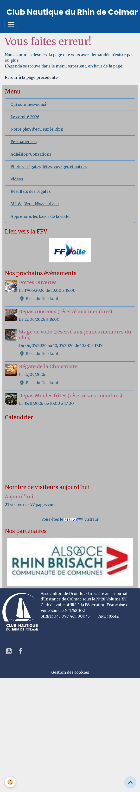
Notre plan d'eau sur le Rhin (37, 129)
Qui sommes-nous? (29, 104)
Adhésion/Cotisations (31, 154)
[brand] (72, 12)
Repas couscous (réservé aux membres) (65, 311)
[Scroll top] (130, 782)
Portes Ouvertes (38, 282)
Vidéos (17, 179)
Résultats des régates (31, 191)
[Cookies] (10, 782)
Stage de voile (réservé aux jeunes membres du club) (75, 334)
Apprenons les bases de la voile (40, 216)
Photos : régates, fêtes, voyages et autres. (49, 166)
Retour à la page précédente (31, 77)
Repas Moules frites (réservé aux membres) (70, 396)
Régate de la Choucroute (48, 366)
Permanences (24, 142)
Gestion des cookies (70, 672)
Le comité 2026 (25, 117)
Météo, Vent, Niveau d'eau (35, 204)
